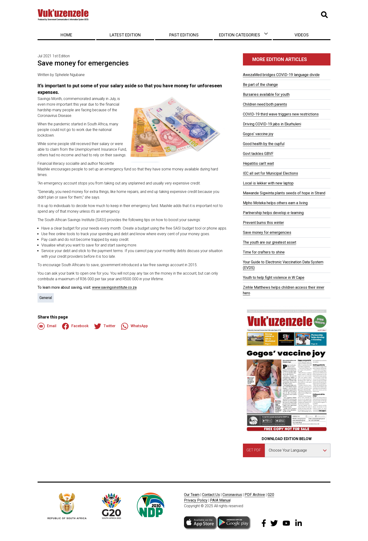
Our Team (191, 494)
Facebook (75, 326)
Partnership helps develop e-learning (273, 213)
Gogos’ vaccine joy (258, 134)
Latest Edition (125, 34)
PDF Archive (255, 494)
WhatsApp (134, 326)
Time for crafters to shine (264, 252)
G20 (271, 494)
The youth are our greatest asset (269, 242)
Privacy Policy (195, 500)
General (45, 297)
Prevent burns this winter (263, 222)
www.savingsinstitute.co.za (114, 287)
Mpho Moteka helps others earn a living (275, 203)
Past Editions (184, 34)
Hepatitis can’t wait (258, 163)
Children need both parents (265, 104)
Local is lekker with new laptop (268, 183)
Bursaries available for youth (266, 94)
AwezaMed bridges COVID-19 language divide (281, 75)
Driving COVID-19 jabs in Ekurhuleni (272, 124)
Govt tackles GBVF (258, 153)
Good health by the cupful (263, 144)
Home (66, 34)
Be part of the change (260, 84)
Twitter (104, 326)
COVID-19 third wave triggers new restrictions (281, 114)
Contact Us (211, 494)
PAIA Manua (220, 500)
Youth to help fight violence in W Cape (273, 277)
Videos (302, 34)
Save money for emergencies (267, 232)
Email (47, 326)
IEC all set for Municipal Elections (270, 173)
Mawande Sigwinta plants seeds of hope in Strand (284, 193)
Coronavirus (232, 494)
